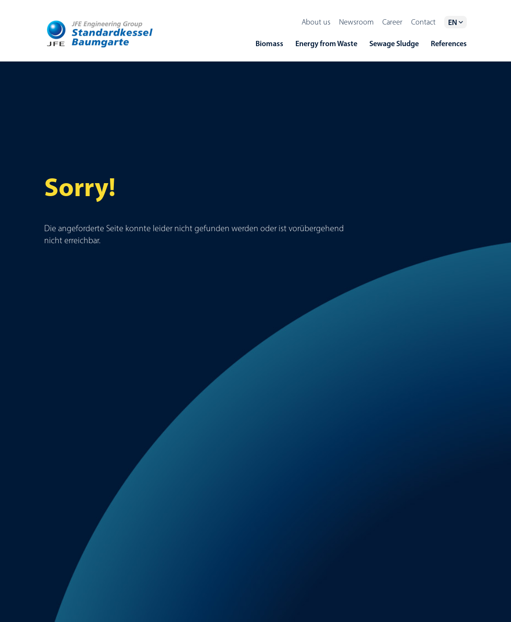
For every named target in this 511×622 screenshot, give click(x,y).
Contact (423, 21)
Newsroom (356, 21)
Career (392, 21)
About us (316, 21)
